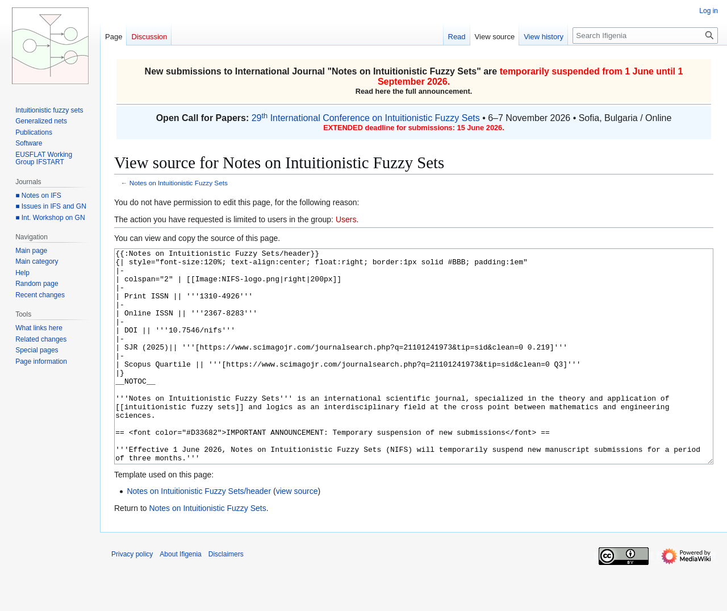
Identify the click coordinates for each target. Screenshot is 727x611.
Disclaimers (226, 597)
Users (346, 219)
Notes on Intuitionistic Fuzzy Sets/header (199, 533)
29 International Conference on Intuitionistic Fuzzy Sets (366, 118)
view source (297, 533)
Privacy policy (132, 597)
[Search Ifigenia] (645, 35)
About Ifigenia (180, 597)
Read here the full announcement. (414, 91)
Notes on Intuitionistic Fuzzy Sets (404, 71)
